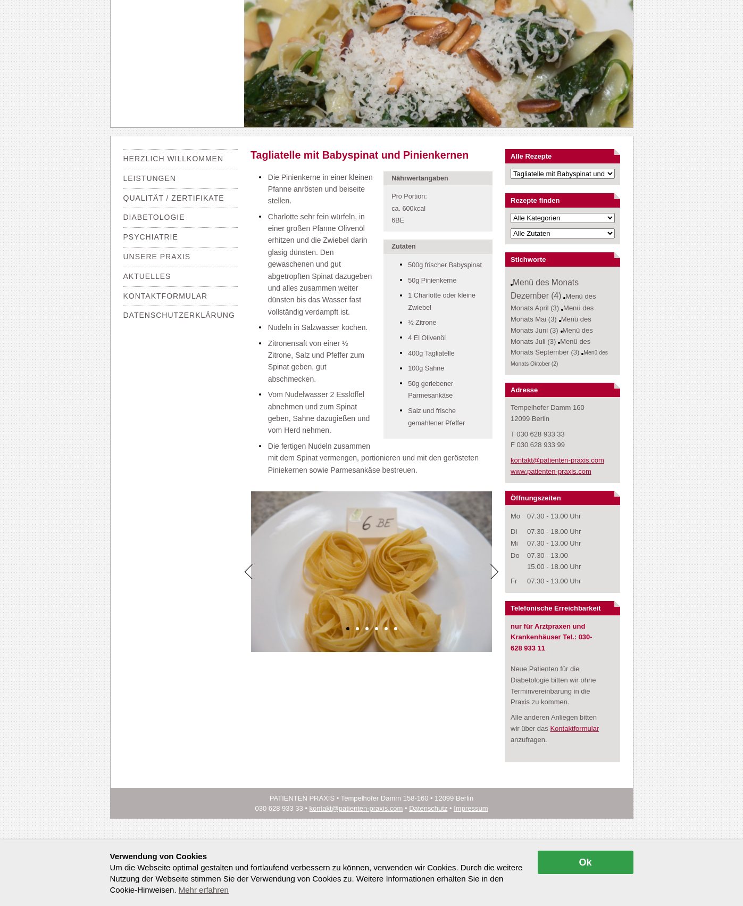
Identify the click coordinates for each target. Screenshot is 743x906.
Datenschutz (428, 808)
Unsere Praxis (157, 256)
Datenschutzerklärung (179, 315)
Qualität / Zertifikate (173, 198)
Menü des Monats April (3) (553, 302)
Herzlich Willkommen (173, 158)
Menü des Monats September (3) (550, 347)
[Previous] (249, 572)
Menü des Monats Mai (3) (552, 313)
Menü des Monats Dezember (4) (545, 289)
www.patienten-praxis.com (551, 471)
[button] (348, 628)
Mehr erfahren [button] (204, 889)
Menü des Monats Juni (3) (551, 324)
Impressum (471, 808)
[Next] (494, 572)
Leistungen (149, 178)
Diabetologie (154, 217)
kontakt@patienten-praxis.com (557, 460)
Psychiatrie (150, 237)
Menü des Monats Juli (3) (552, 335)
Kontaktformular (165, 296)
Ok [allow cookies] (585, 862)
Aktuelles (147, 276)
